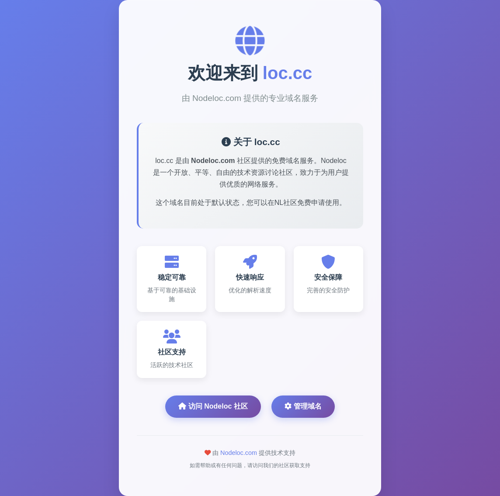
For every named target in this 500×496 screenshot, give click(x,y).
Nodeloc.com (238, 452)
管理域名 (303, 406)
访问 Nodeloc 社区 (212, 406)
